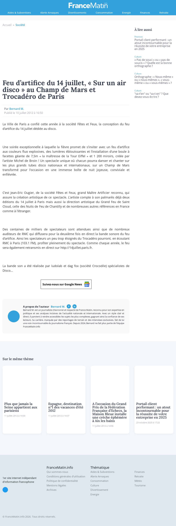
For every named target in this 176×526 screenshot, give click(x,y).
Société (20, 25)
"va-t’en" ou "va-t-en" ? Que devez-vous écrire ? (151, 95)
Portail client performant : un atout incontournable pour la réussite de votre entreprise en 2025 (153, 44)
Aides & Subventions (19, 12)
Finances (145, 12)
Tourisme (140, 485)
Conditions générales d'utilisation (66, 476)
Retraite (163, 12)
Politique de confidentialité (62, 480)
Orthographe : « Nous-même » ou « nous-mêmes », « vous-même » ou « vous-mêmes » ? (153, 80)
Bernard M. (16, 109)
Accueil (7, 25)
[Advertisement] (66, 52)
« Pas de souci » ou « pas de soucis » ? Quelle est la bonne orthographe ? (153, 63)
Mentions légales (56, 485)
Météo (138, 480)
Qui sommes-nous (57, 471)
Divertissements (77, 12)
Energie (126, 12)
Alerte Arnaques (49, 12)
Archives (51, 489)
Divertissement (99, 489)
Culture (94, 485)
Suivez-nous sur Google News (66, 284)
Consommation (104, 12)
